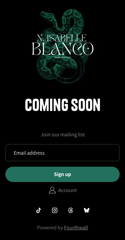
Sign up (62, 174)
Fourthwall (76, 227)
